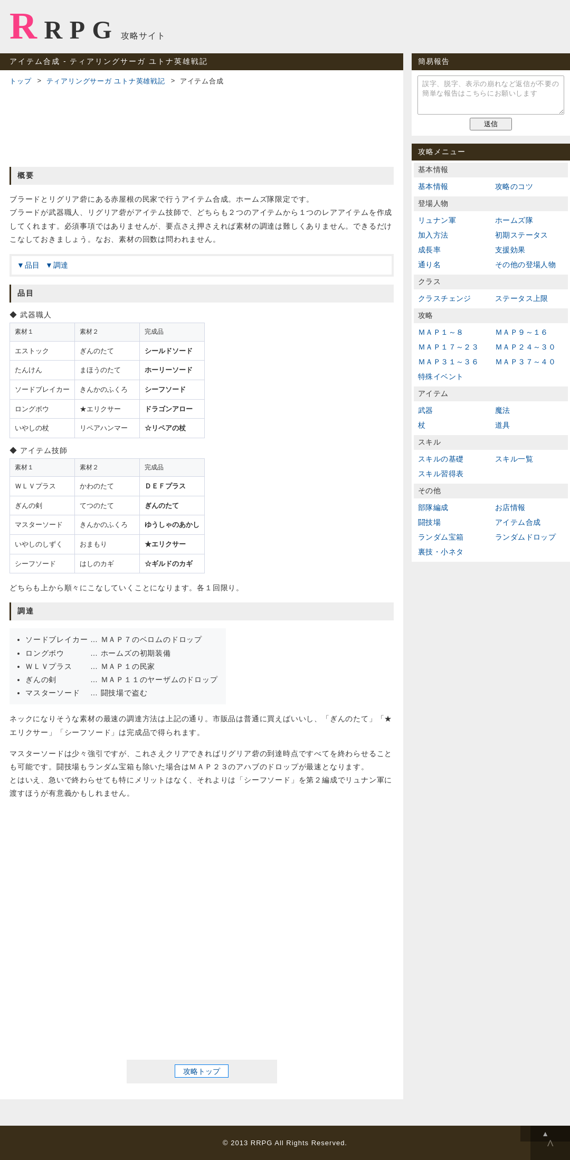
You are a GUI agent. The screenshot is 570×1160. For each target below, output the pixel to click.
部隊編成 (433, 507)
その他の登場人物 (525, 264)
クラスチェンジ (444, 298)
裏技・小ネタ (440, 552)
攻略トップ (201, 1071)
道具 (502, 425)
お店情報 (510, 507)
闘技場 (429, 522)
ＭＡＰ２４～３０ (525, 347)
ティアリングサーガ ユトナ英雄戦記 (105, 81)
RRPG (64, 26)
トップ (20, 81)
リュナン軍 (437, 220)
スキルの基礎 (440, 459)
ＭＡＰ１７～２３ (448, 347)
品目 (33, 265)
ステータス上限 (521, 298)
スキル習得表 (440, 473)
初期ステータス (521, 235)
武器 (425, 410)
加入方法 (433, 235)
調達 (61, 265)
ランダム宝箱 (440, 537)
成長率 (429, 250)
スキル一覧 (514, 459)
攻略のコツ (514, 186)
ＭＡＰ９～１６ (521, 332)
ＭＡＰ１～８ (440, 332)
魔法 (502, 410)
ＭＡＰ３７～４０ (525, 361)
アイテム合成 (517, 522)
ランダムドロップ (525, 537)
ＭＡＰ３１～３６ (448, 361)
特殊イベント (440, 376)
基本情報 (433, 186)
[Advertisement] (202, 124)
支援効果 (510, 250)
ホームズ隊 (514, 220)
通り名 (429, 264)
